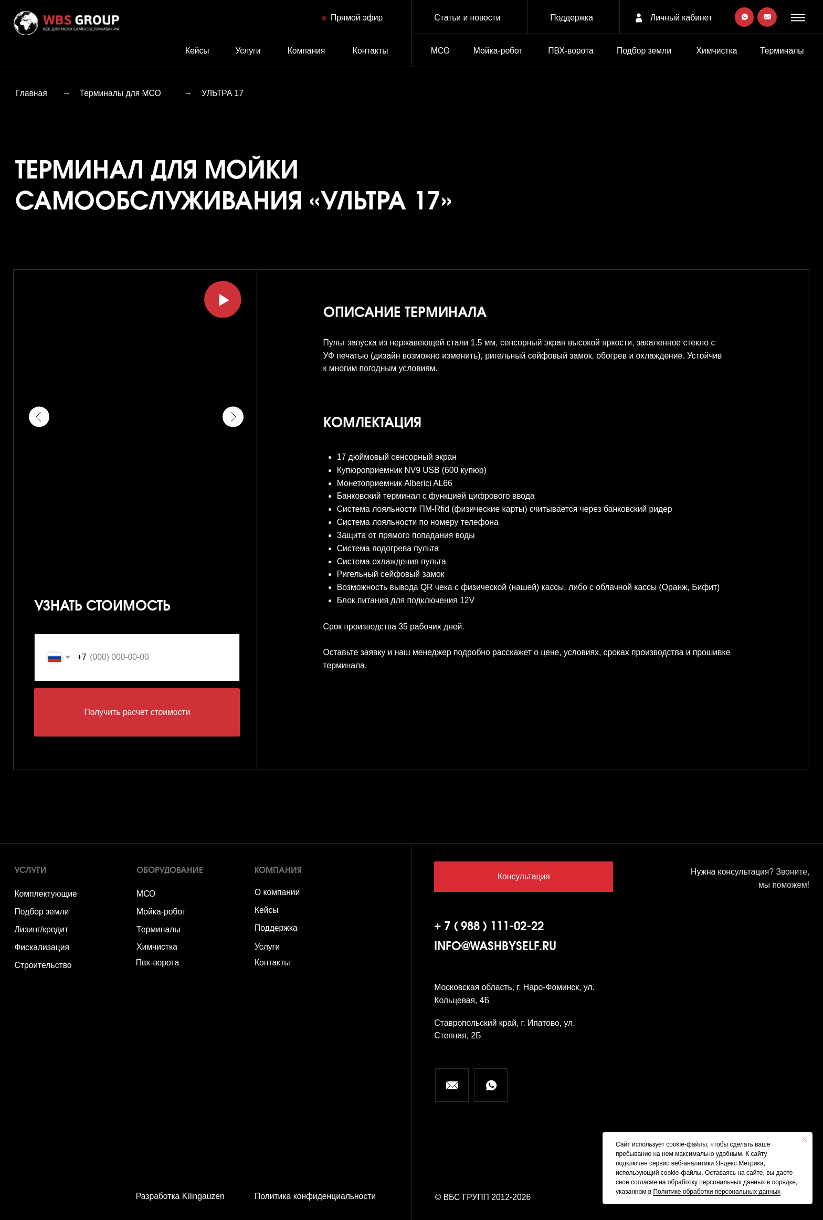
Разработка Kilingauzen (180, 1196)
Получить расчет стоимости (137, 712)
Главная (31, 93)
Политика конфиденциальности (315, 1196)
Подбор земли (41, 911)
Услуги (247, 50)
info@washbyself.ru (495, 947)
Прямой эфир (357, 17)
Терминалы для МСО (120, 93)
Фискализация (41, 947)
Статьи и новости (467, 17)
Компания (306, 50)
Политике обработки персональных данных (716, 1191)
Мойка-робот (498, 50)
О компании (277, 892)
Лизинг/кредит (41, 929)
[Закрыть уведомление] (804, 1139)
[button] (799, 17)
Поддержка (571, 17)
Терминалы (782, 50)
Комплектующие (45, 893)
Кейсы (197, 50)
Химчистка (717, 50)
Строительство (42, 965)
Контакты (370, 50)
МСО (440, 50)
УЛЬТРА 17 (223, 93)
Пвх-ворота (157, 962)
